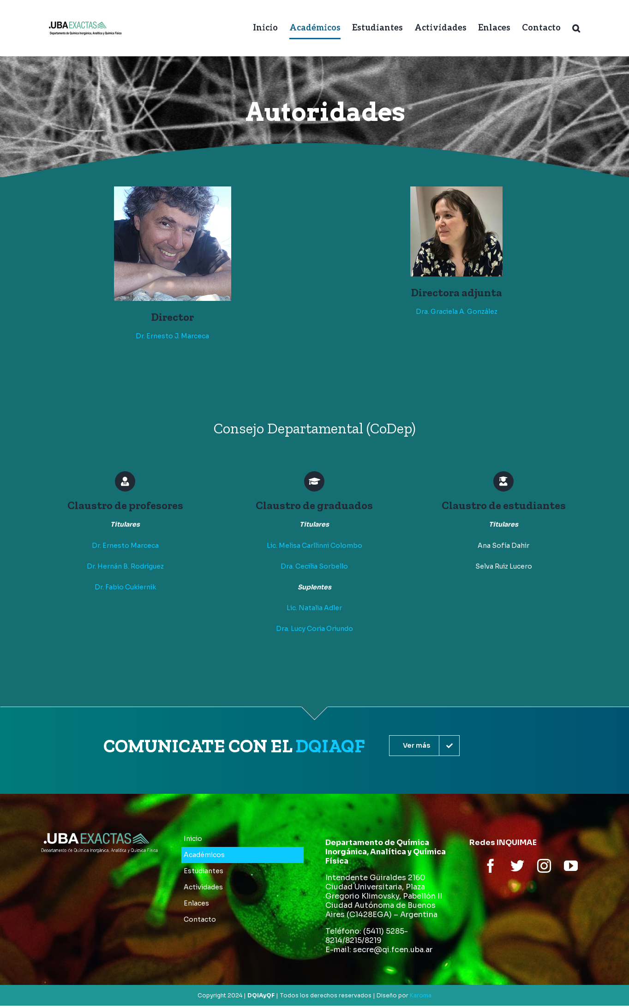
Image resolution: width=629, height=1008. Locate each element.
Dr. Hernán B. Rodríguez (125, 566)
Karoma (420, 995)
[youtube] (571, 866)
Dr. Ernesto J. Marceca (172, 336)
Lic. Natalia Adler (314, 608)
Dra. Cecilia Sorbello (314, 566)
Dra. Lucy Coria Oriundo (314, 628)
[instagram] (544, 866)
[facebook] (490, 866)
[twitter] (517, 866)
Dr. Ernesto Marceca (125, 545)
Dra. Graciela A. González (456, 311)
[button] (576, 28)
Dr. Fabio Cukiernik (125, 587)
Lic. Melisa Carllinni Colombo (314, 545)
